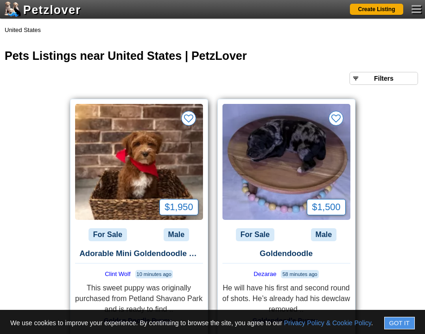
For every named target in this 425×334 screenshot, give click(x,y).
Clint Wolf (117, 273)
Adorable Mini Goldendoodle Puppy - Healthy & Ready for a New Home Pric (141, 253)
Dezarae (265, 273)
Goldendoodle (286, 253)
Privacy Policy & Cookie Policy (327, 323)
